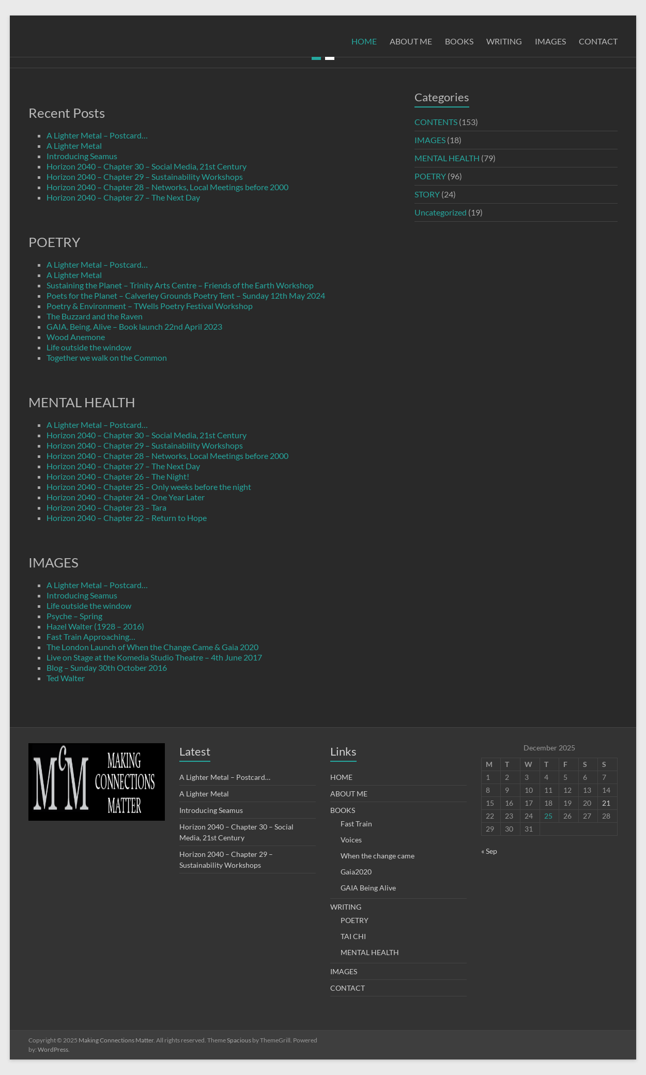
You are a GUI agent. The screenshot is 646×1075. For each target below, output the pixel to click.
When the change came (377, 855)
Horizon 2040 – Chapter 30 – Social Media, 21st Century (147, 166)
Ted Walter (66, 678)
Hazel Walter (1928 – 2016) (95, 626)
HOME (364, 41)
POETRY (430, 176)
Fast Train (356, 823)
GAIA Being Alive (368, 887)
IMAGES (550, 41)
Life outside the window (89, 347)
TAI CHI (353, 936)
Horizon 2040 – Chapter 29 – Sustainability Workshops (145, 176)
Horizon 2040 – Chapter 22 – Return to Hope (127, 518)
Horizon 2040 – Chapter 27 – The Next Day (123, 197)
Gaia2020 (356, 871)
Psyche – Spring (74, 616)
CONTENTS (435, 122)
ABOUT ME (411, 41)
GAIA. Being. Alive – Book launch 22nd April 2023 (134, 326)
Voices (351, 839)
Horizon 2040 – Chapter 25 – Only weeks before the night (149, 487)
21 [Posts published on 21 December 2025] (606, 802)
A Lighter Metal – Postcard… (97, 135)
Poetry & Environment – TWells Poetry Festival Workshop (150, 306)
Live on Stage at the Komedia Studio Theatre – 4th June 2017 (154, 657)
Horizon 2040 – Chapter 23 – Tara (106, 507)
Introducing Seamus (82, 156)
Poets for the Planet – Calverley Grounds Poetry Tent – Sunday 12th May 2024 (186, 295)
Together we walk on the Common (107, 357)
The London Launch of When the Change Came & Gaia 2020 (152, 647)
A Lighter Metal (74, 145)
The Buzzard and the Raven (95, 316)
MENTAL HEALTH (447, 158)
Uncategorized (440, 212)
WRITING (504, 41)
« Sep (489, 851)
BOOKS (459, 41)
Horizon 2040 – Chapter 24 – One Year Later (126, 497)
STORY (427, 194)
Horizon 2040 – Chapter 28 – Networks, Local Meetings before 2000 (167, 187)
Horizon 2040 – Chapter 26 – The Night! (118, 476)
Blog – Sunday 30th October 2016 (107, 667)
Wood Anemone (76, 337)
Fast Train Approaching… (91, 636)
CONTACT (598, 41)
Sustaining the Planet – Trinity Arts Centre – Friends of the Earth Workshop (180, 285)
